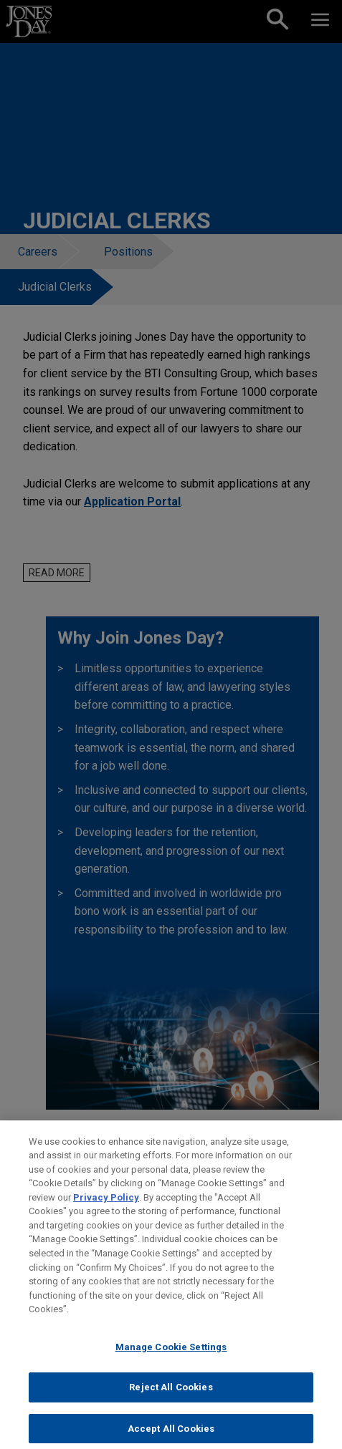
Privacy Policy (106, 1204)
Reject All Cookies (170, 1394)
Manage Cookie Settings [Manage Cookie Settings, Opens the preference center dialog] (171, 1353)
